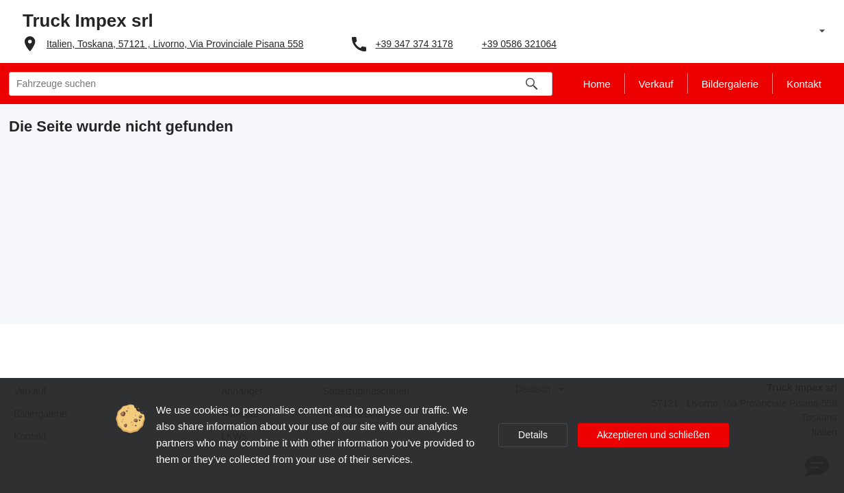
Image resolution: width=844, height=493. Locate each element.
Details (533, 434)
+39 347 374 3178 (413, 43)
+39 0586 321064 (519, 43)
